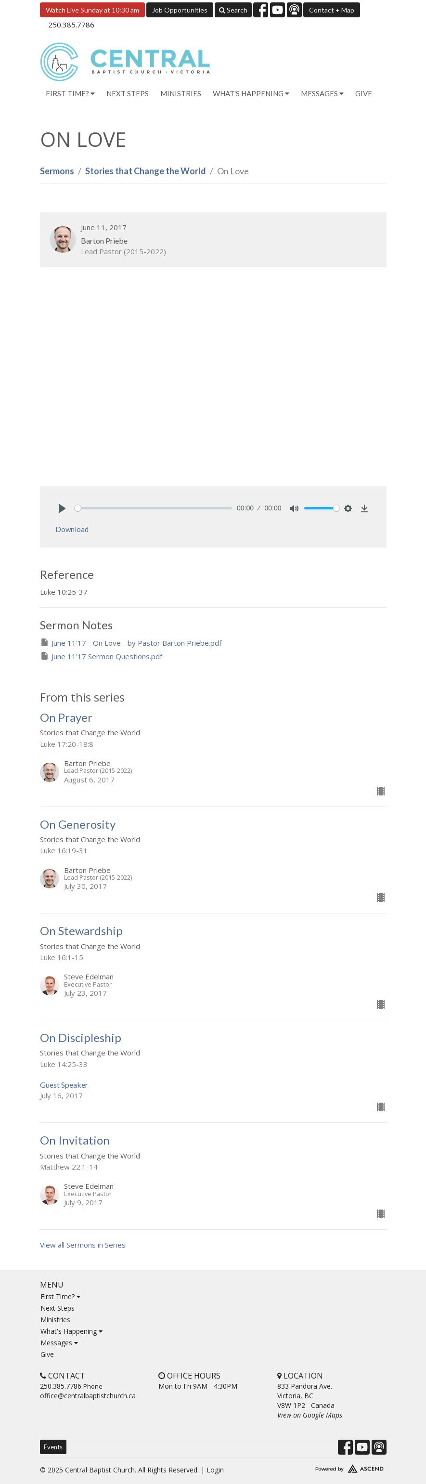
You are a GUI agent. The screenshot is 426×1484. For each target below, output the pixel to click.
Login (215, 1469)
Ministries (180, 93)
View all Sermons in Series (83, 1245)
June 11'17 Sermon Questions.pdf (101, 656)
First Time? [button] (70, 93)
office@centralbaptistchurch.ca (88, 1395)
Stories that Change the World (145, 171)
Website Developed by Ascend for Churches (332, 1466)
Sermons (57, 171)
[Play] (62, 508)
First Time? (60, 1296)
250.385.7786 (71, 24)
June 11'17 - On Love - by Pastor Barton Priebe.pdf (130, 643)
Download (72, 529)
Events (53, 1447)
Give (363, 93)
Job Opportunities (179, 10)
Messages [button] (322, 93)
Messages (59, 1342)
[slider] (153, 508)
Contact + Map (331, 10)
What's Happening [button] (251, 93)
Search (233, 10)
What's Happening (71, 1331)
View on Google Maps (309, 1414)
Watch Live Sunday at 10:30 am (92, 10)
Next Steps (127, 93)
